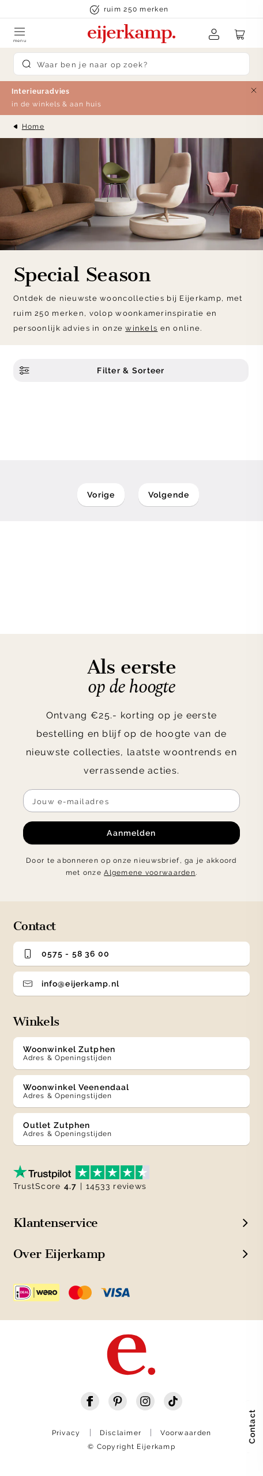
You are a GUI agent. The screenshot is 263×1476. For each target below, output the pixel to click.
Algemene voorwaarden (150, 873)
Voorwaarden (185, 1432)
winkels (141, 328)
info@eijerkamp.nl (71, 983)
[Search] (131, 63)
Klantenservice (55, 1222)
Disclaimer (121, 1432)
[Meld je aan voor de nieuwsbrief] (131, 800)
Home (33, 126)
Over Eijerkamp (59, 1253)
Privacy (66, 1432)
